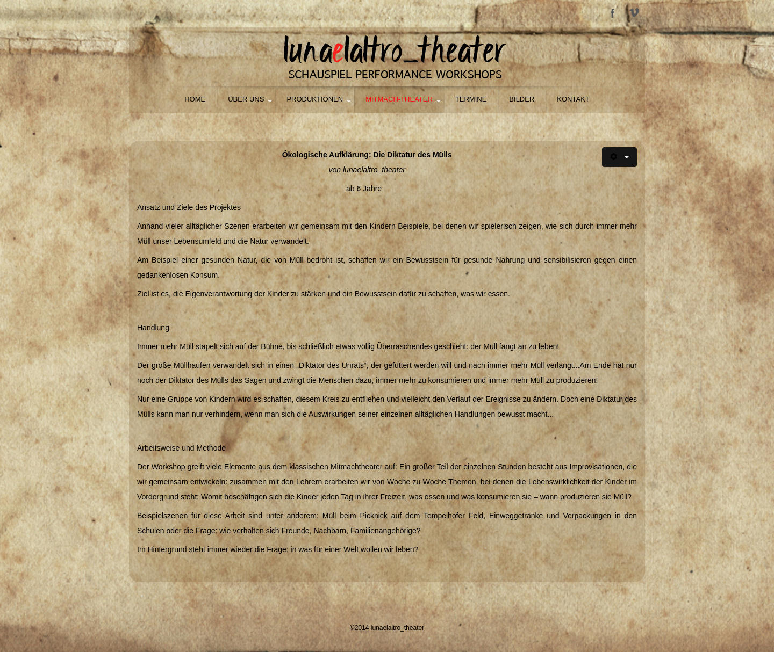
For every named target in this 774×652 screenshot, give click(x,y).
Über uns (246, 99)
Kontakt (573, 99)
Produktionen (314, 99)
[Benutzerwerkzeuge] (619, 157)
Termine (471, 99)
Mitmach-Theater (399, 99)
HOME (194, 99)
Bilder (521, 99)
